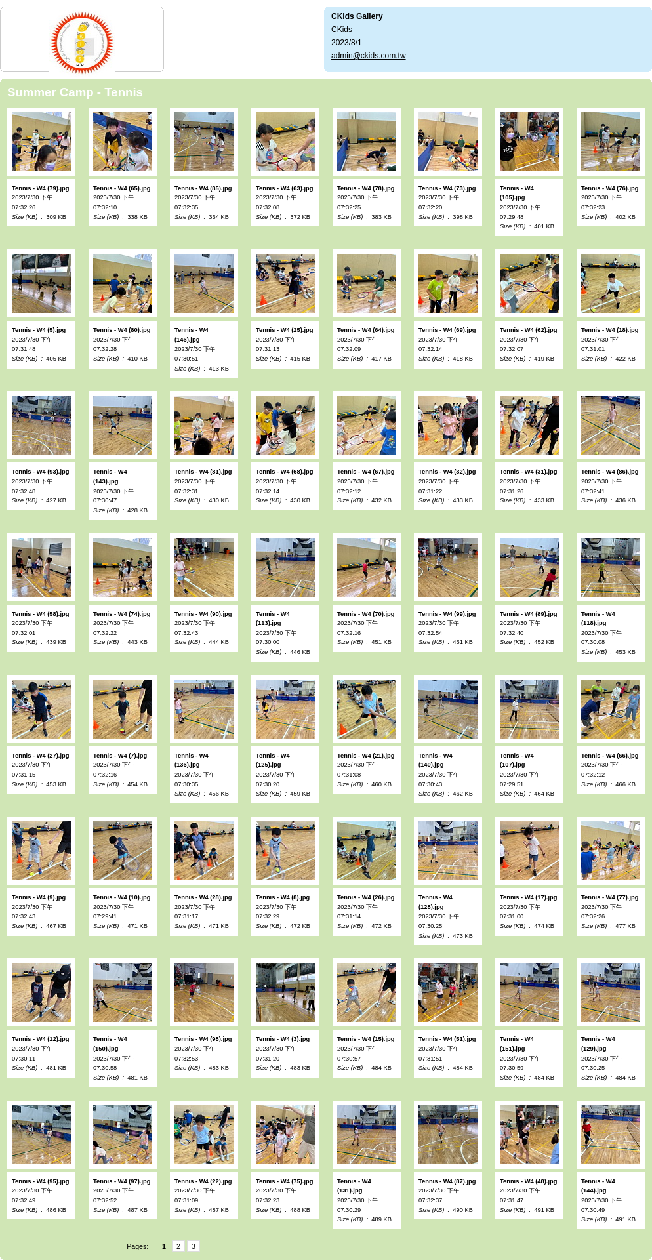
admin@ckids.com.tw (368, 55)
